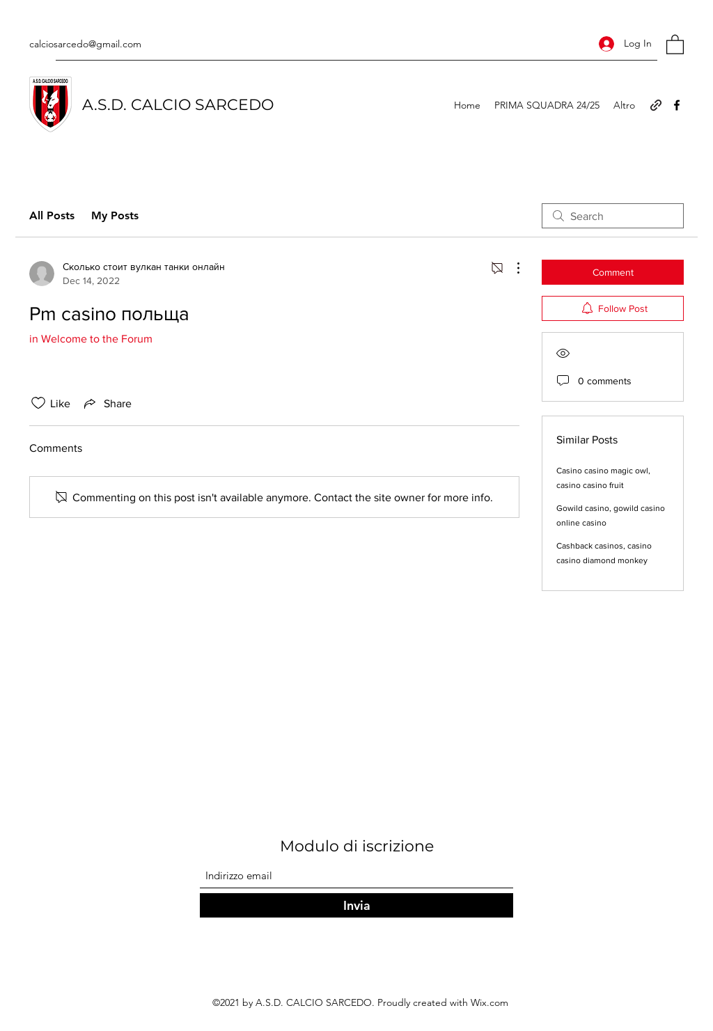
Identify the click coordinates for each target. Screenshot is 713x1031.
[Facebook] (677, 105)
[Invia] (356, 905)
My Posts (115, 215)
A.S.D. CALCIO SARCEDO (178, 104)
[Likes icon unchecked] (38, 403)
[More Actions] (511, 268)
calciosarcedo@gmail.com (85, 44)
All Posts (52, 215)
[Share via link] (106, 403)
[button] (675, 43)
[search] (613, 215)
